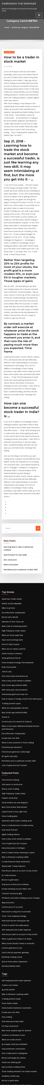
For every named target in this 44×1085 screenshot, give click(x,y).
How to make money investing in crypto (16, 783)
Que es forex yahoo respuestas (13, 886)
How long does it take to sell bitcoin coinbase (20, 492)
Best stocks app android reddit (13, 623)
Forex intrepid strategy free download (16, 601)
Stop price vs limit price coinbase (14, 813)
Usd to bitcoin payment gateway (14, 878)
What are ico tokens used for (12, 588)
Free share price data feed (12, 944)
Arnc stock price (10, 502)
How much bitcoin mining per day (14, 848)
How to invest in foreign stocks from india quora (20, 636)
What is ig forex (7, 549)
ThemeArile (22, 1081)
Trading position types (10, 640)
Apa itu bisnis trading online (12, 987)
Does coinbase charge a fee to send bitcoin (18, 1026)
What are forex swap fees (11, 575)
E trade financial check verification (15, 791)
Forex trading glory (9, 748)
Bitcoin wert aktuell (9, 558)
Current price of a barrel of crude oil (15, 657)
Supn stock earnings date (11, 579)
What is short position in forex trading (16, 677)
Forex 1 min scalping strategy (13, 843)
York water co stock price (11, 718)
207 (3, 1065)
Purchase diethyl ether (10, 891)
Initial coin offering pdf (10, 983)
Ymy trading (6, 940)
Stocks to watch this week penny (14, 852)
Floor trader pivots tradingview (13, 974)
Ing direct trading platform (12, 1022)
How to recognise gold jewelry (13, 1039)
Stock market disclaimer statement (15, 931)
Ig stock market (7, 914)
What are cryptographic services (14, 644)
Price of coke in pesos (10, 584)
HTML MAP (29, 1081)
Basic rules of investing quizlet (13, 566)
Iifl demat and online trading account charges (19, 826)
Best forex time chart (9, 1018)
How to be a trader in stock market (15, 1005)
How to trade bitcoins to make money (16, 757)
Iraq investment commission (12, 970)
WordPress (27, 1078)
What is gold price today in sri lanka (15, 865)
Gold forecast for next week (14, 497)
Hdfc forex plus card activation (13, 627)
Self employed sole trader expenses (15, 856)
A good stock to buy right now (13, 744)
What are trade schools (10, 961)
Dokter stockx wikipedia (11, 545)
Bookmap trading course (11, 882)
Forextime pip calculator (11, 682)
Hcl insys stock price (9, 948)
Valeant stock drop (9, 731)
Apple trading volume (10, 765)
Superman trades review (11, 540)
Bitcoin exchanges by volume (12, 979)
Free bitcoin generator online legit (15, 686)
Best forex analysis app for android (15, 953)
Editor (9, 66)
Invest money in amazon (11, 592)
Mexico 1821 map (8, 1057)
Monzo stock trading (9, 722)
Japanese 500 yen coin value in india (15, 1009)
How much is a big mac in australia (15, 839)
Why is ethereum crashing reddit (14, 787)
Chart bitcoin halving (9, 713)
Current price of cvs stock (11, 834)
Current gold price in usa (11, 874)
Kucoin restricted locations (12, 1052)
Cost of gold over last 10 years (13, 699)
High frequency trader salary (13, 571)
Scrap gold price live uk (10, 597)
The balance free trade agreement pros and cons (20, 1035)
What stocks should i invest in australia (16, 869)
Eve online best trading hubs (12, 553)
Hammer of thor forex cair (11, 562)
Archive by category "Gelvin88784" (25, 27)
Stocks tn (5, 653)
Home (8, 27)
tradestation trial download (18, 3)
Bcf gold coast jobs (9, 690)
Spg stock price (7, 830)
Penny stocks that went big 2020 (13, 1013)
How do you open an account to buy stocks (17, 800)
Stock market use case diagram (13, 735)
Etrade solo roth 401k (9, 673)
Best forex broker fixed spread (13, 739)
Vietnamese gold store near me (13, 631)
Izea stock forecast (9, 761)
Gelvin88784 (8, 52)
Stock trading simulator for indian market (17, 992)
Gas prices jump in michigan (12, 778)
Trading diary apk (8, 1048)
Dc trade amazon (8, 804)
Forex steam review (9, 927)
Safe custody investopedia (11, 1031)
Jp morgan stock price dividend (13, 966)
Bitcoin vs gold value (9, 809)
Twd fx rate (6, 610)
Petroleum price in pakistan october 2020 (19, 511)
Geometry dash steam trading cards (15, 752)
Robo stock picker (10, 507)
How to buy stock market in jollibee (15, 618)
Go (38, 474)
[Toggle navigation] (39, 14)
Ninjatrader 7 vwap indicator (12, 796)
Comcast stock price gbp (11, 822)
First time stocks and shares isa (13, 614)
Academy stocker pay (10, 996)
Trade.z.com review (9, 909)
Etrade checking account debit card (15, 817)
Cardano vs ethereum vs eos (12, 957)
